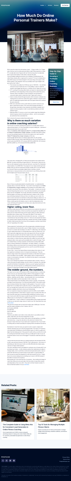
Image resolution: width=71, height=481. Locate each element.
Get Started (65, 5)
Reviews (56, 5)
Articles (50, 5)
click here (26, 364)
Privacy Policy (66, 457)
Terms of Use (66, 459)
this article (10, 302)
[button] (42, 5)
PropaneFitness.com (64, 461)
